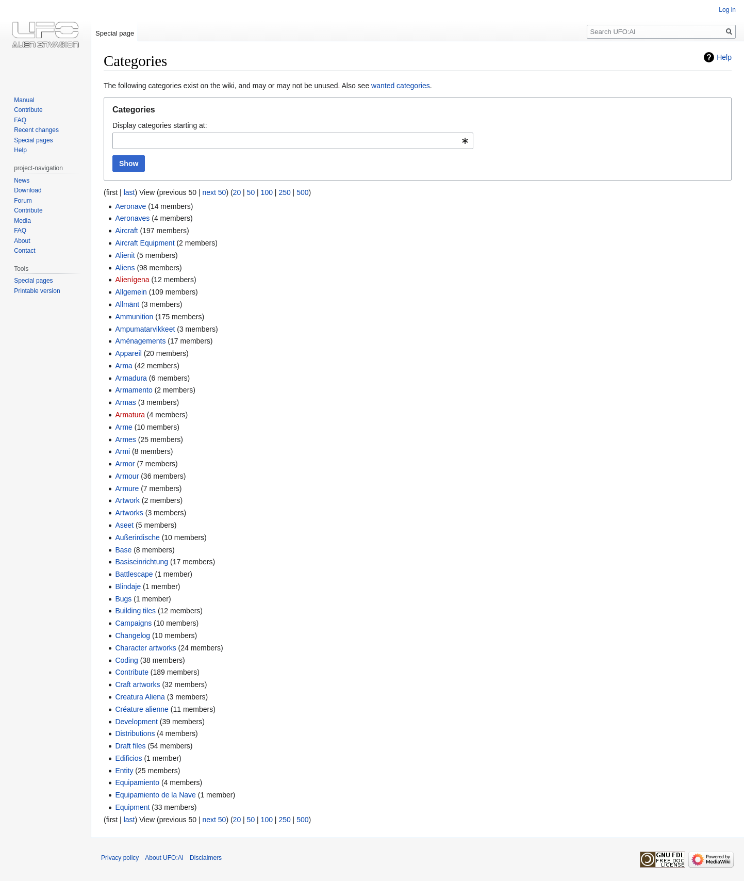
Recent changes (36, 130)
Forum (23, 200)
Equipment (132, 807)
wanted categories (400, 85)
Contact (24, 250)
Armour (127, 476)
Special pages (33, 140)
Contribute (131, 672)
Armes (125, 439)
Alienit (125, 255)
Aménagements (140, 341)
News (21, 180)
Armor (125, 464)
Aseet (124, 525)
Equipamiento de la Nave (155, 795)
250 (284, 192)
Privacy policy (120, 857)
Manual (24, 100)
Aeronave (130, 206)
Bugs (123, 599)
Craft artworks (137, 684)
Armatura (130, 415)
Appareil (128, 353)
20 (237, 192)
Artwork (127, 500)
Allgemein (130, 292)
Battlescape (134, 574)
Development (136, 721)
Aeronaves (132, 218)
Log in (727, 9)
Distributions (135, 733)
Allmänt (127, 304)
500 (302, 192)
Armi (122, 451)
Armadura (130, 378)
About (22, 240)
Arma (123, 366)
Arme (123, 427)
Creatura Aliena (140, 697)
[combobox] (292, 141)
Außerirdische (137, 537)
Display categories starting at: (159, 125)
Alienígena (132, 279)
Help (724, 57)
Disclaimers (206, 857)
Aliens (125, 268)
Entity (124, 770)
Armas (125, 402)
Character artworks (145, 648)
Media (22, 220)
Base (123, 550)
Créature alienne (142, 709)
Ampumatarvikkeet (145, 329)
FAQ (20, 120)
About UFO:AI (164, 857)
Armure (127, 488)
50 (251, 192)
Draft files (130, 746)
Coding (126, 660)
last (129, 192)
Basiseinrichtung (141, 562)
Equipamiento (137, 782)
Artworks (129, 513)
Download (27, 190)
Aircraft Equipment (144, 243)
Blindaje (128, 586)
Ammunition (134, 317)
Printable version (37, 291)
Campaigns (133, 623)
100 (267, 192)
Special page (114, 33)
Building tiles (135, 611)
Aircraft (126, 230)
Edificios (128, 758)
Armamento (133, 390)
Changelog (132, 635)
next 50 (214, 192)
